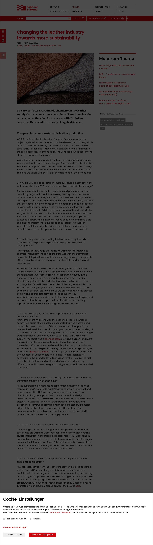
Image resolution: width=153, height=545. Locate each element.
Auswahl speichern (14, 535)
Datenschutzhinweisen (60, 512)
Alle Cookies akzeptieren (42, 535)
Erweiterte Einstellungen (15, 527)
